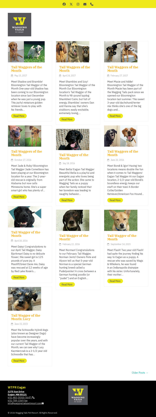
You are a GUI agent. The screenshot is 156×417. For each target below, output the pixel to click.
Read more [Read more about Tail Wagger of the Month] (67, 200)
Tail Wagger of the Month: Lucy (25, 317)
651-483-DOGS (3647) (21, 397)
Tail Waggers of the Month (26, 69)
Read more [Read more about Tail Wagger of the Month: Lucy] (18, 360)
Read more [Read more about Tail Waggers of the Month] (18, 115)
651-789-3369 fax (17, 400)
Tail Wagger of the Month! (73, 237)
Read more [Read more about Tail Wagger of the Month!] (67, 284)
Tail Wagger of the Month (73, 156)
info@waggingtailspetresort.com (26, 403)
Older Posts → (140, 372)
